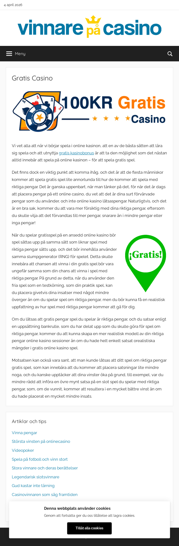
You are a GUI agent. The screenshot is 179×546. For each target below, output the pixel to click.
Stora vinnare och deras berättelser (45, 468)
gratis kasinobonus (76, 153)
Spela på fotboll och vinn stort (40, 459)
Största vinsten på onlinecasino (41, 441)
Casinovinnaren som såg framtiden (45, 494)
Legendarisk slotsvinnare (35, 476)
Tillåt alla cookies (89, 528)
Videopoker (23, 450)
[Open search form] (170, 53)
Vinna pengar (24, 432)
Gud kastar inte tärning (33, 485)
